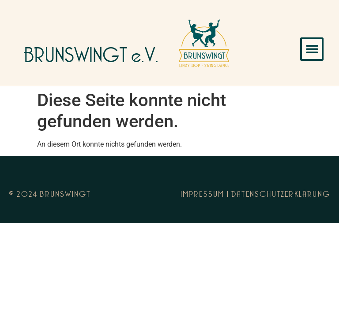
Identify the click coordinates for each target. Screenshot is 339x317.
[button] (312, 49)
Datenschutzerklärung (280, 195)
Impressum (203, 195)
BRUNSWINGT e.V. (91, 58)
